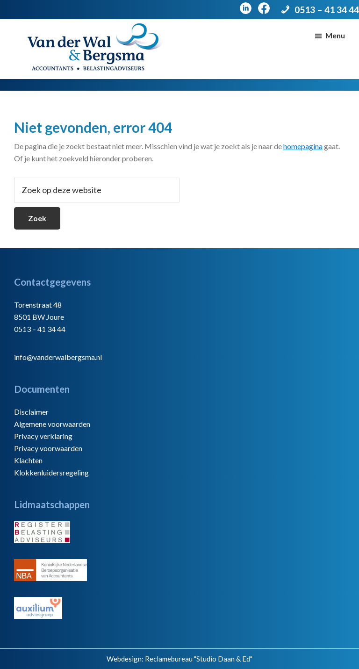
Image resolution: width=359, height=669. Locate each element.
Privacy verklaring (43, 436)
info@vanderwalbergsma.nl (58, 356)
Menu (335, 35)
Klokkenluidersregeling (51, 472)
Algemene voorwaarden (52, 423)
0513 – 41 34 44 (326, 9)
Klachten (28, 460)
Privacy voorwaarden (48, 448)
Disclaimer (31, 411)
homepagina (303, 146)
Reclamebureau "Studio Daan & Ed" (198, 659)
